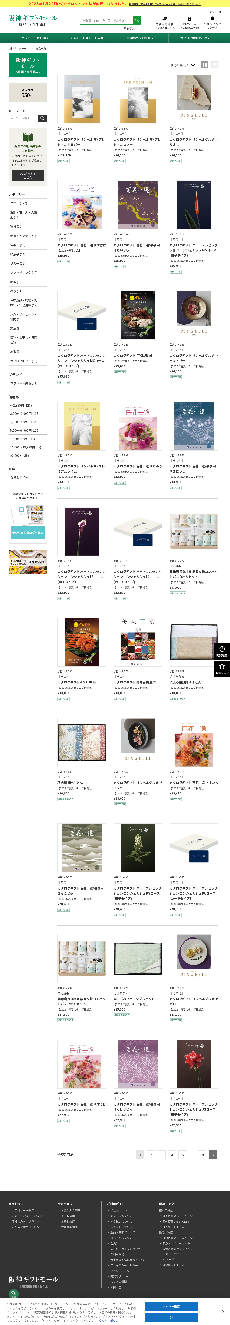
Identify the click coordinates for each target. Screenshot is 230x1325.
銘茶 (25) (16, 282)
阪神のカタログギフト (142, 38)
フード (170, 1259)
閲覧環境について (121, 1276)
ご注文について (120, 1210)
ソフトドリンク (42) (23, 272)
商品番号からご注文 (27, 175)
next (213, 1154)
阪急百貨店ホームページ (177, 1238)
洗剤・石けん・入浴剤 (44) (23, 214)
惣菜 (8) (15, 328)
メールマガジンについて (125, 1249)
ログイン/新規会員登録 (189, 23)
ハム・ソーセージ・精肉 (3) (23, 316)
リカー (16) (17, 263)
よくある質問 (118, 1282)
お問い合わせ (118, 1287)
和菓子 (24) (17, 254)
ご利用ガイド (165, 23)
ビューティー (174, 1254)
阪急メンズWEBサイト (176, 1243)
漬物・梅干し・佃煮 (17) (23, 339)
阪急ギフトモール (173, 1265)
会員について (118, 1243)
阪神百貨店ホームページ (177, 1216)
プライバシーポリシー (124, 1265)
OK (171, 1317)
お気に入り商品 (70, 1210)
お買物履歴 (68, 1221)
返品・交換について (122, 1232)
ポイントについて (121, 1227)
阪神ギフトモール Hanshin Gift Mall (33, 20)
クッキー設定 (171, 1306)
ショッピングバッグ (212, 23)
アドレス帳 (68, 1216)
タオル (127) (18, 203)
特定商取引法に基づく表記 (127, 1260)
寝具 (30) (16, 226)
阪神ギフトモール (19, 48)
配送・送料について (122, 1216)
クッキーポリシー (121, 1271)
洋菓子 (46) (17, 245)
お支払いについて (121, 1221)
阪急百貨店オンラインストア (180, 1249)
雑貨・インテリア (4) (24, 236)
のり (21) (16, 291)
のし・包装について (122, 1238)
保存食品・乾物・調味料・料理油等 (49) (23, 302)
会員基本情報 (69, 1227)
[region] (115, 1311)
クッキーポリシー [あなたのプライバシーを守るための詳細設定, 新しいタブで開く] (110, 1321)
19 (202, 1155)
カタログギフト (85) (23, 361)
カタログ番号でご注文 (195, 38)
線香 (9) (15, 351)
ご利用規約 (117, 1254)
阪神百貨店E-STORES (175, 1221)
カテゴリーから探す (35, 38)
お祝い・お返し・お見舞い (88, 38)
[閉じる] (223, 1311)
